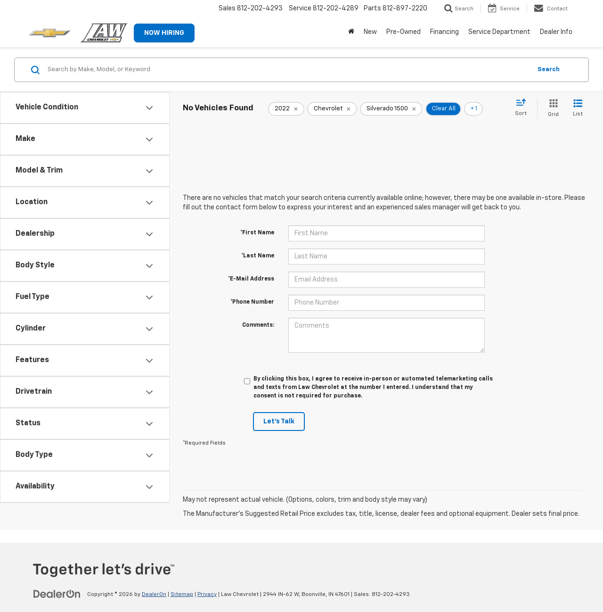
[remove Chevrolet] (332, 109)
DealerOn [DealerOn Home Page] (154, 594)
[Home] (351, 32)
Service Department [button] (499, 32)
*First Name (257, 233)
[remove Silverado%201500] (391, 109)
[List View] (578, 109)
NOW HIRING (164, 33)
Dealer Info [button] (556, 32)
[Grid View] (551, 109)
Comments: (258, 325)
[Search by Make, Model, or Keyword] (288, 69)
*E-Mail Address (251, 279)
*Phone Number (252, 302)
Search (549, 69)
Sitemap (182, 594)
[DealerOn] (57, 594)
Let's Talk (278, 421)
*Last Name (257, 256)
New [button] (370, 32)
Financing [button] (444, 32)
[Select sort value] (523, 108)
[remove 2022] (286, 109)
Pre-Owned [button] (403, 32)
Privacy (207, 594)
